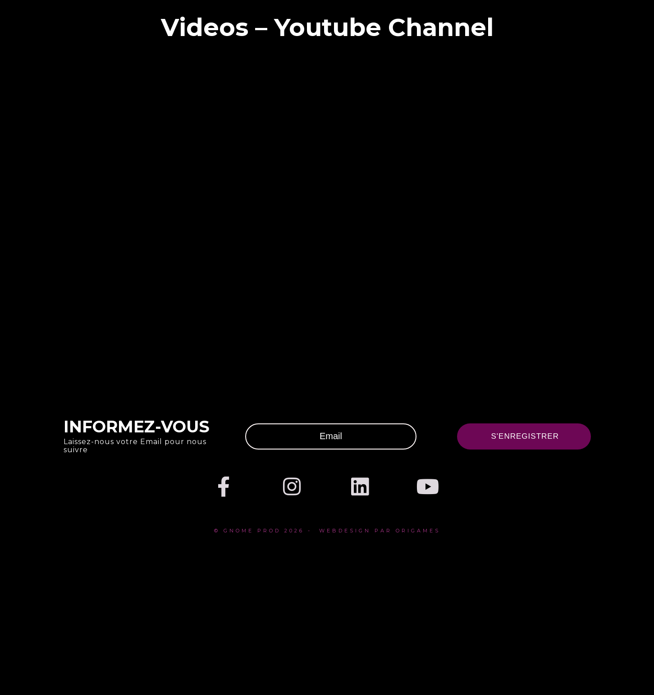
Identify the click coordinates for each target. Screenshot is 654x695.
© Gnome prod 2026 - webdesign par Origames (327, 530)
